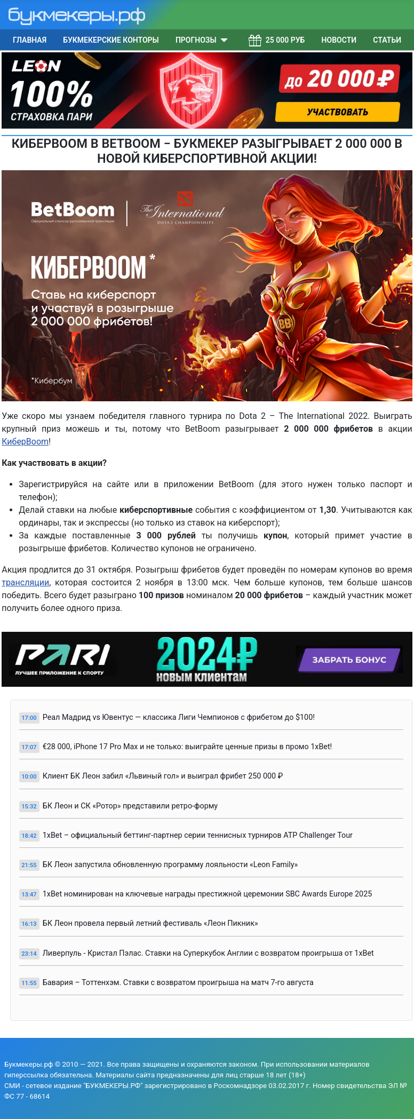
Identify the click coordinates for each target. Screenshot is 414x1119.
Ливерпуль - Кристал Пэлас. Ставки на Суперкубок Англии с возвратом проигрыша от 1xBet (208, 953)
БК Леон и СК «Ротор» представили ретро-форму (130, 806)
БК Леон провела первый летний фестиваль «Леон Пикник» (150, 923)
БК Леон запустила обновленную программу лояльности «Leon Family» (170, 864)
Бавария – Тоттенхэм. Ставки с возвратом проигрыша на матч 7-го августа (178, 982)
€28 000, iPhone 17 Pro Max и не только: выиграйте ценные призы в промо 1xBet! (187, 746)
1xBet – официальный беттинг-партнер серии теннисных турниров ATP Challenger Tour (198, 835)
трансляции (25, 582)
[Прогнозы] (222, 40)
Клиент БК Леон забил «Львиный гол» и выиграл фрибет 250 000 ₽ (163, 776)
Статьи (387, 40)
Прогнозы (196, 40)
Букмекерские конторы (110, 40)
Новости (339, 40)
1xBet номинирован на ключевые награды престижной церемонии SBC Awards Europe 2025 (207, 894)
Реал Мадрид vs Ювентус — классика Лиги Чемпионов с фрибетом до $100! (179, 717)
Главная (29, 40)
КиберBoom (25, 442)
